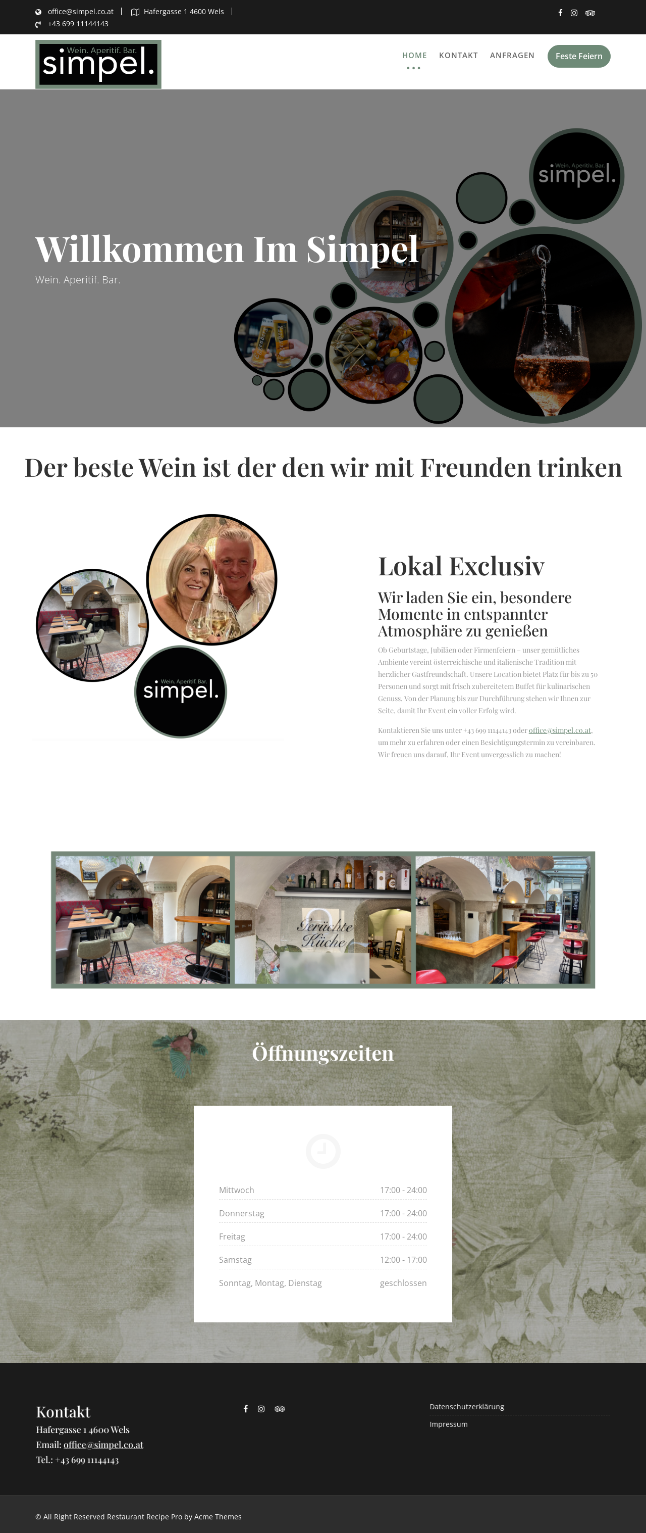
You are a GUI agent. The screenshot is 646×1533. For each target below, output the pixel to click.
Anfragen (512, 55)
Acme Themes (218, 1516)
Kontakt (458, 55)
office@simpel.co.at (560, 730)
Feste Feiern (579, 56)
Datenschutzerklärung (470, 1406)
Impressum (452, 1423)
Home (414, 55)
